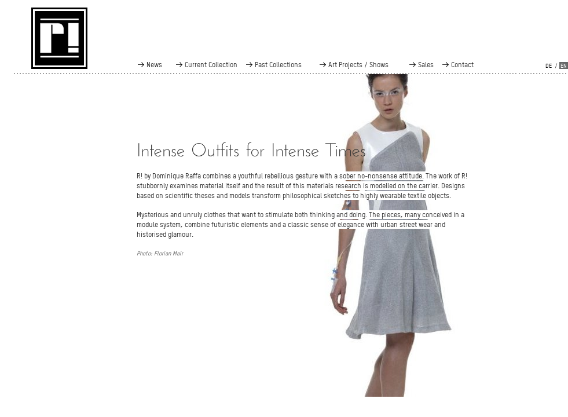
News (154, 64)
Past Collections (278, 64)
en (563, 66)
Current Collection (211, 64)
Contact (462, 64)
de (548, 66)
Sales (426, 64)
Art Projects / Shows (358, 64)
